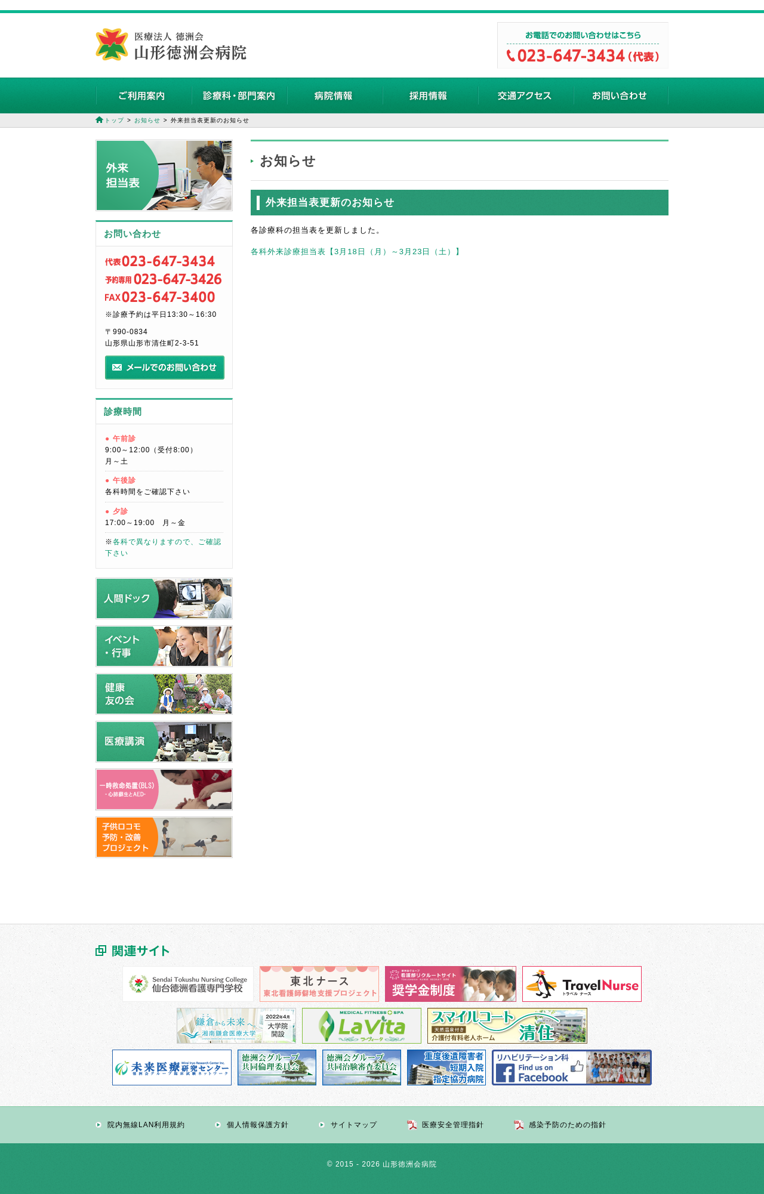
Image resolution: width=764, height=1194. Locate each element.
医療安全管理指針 (453, 1125)
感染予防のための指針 (567, 1125)
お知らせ (147, 120)
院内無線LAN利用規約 (146, 1125)
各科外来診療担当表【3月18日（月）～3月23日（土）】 (357, 251)
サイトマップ (354, 1125)
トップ (114, 120)
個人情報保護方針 (258, 1125)
